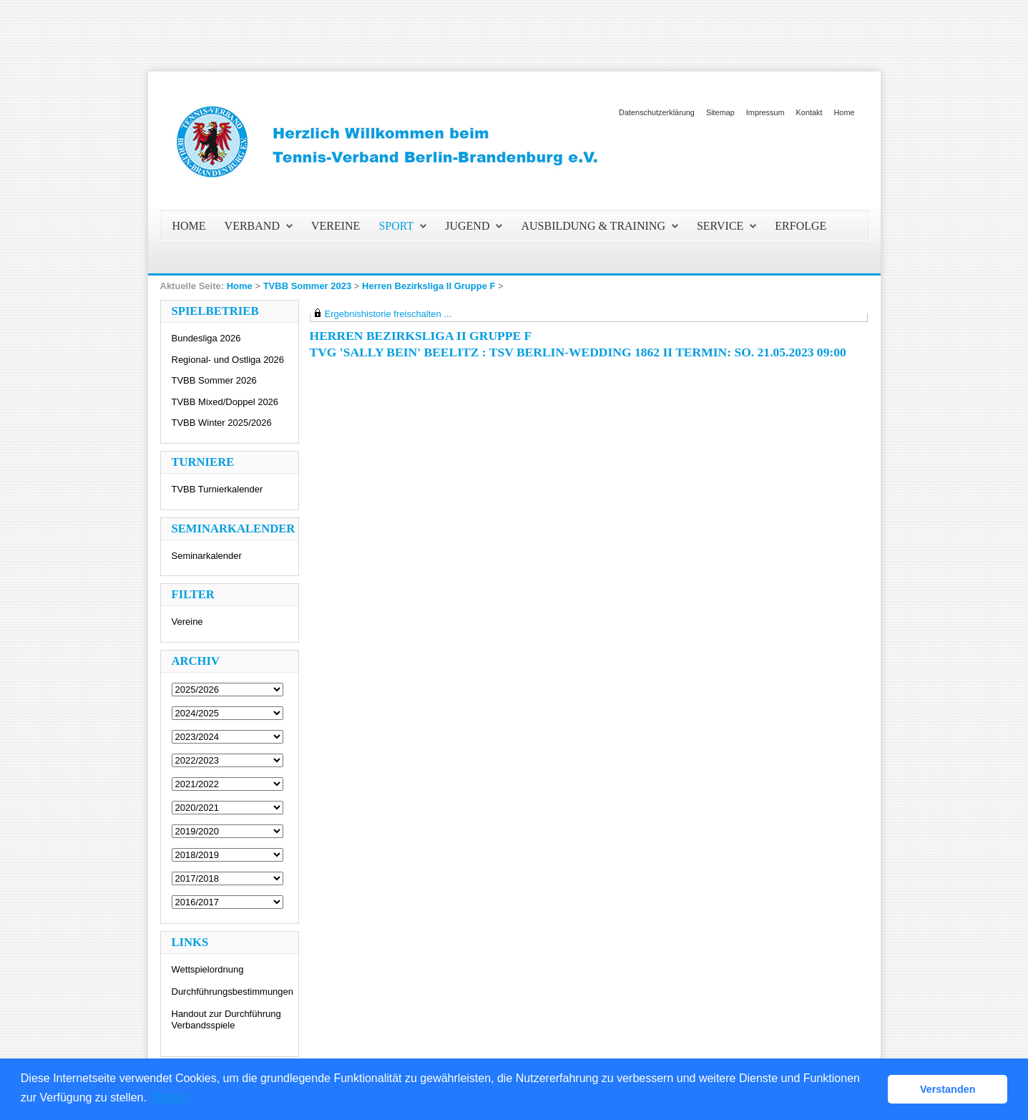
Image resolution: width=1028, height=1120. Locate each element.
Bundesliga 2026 (206, 338)
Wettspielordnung (208, 969)
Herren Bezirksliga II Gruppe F (428, 286)
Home (843, 112)
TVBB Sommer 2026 (214, 380)
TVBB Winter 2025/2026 (222, 422)
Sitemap (720, 112)
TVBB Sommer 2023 (307, 286)
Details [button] (169, 1097)
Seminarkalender (207, 555)
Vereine (187, 621)
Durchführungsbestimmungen (233, 991)
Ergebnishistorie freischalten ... (388, 313)
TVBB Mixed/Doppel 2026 (225, 401)
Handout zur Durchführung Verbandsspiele (226, 1019)
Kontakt (809, 112)
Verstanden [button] (948, 1089)
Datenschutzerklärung (657, 112)
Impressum (765, 112)
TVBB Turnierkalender (217, 489)
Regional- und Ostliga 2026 (228, 359)
